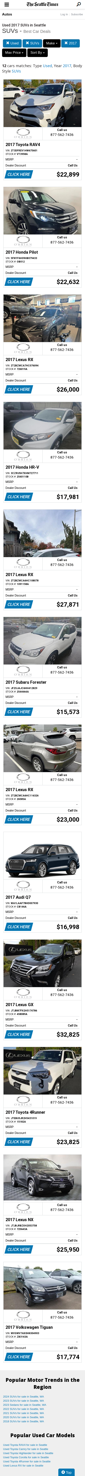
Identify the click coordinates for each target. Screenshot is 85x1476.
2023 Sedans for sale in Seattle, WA (24, 1404)
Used (12, 43)
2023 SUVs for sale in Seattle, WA (23, 1400)
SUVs (32, 43)
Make (51, 43)
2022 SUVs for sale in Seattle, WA (23, 1409)
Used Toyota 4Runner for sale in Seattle (27, 1461)
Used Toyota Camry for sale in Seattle (25, 1449)
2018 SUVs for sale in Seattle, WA (23, 1421)
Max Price (14, 53)
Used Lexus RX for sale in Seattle (23, 1465)
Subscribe (77, 14)
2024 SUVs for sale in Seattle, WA (23, 1396)
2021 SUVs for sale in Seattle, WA (23, 1413)
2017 (70, 43)
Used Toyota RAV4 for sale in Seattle (25, 1444)
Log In (64, 14)
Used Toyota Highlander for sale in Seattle (28, 1453)
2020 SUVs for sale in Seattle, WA (23, 1417)
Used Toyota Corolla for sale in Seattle (26, 1457)
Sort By (37, 53)
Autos (7, 14)
